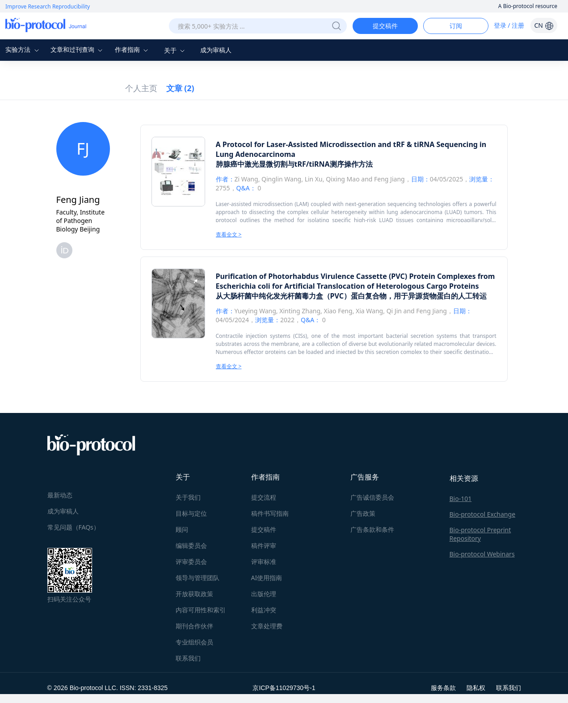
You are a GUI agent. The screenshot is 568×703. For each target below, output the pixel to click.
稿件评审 (263, 545)
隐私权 (476, 687)
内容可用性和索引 (201, 610)
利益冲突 (263, 610)
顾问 (182, 529)
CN (543, 25)
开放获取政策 (194, 593)
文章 (180, 88)
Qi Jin (394, 311)
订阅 (456, 25)
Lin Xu (314, 179)
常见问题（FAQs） (73, 527)
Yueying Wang (255, 311)
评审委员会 (191, 561)
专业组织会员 (194, 642)
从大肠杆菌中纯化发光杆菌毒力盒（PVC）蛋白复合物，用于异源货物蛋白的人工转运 (351, 296)
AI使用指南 (266, 577)
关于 (175, 50)
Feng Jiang (389, 179)
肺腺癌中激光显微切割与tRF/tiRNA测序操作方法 (294, 164)
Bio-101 (461, 498)
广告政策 (362, 513)
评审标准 (263, 561)
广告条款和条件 (372, 529)
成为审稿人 (215, 50)
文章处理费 (266, 626)
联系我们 (188, 658)
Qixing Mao (343, 179)
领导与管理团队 (197, 577)
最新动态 (59, 495)
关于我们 (188, 497)
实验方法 (23, 49)
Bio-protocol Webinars (482, 554)
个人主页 (141, 88)
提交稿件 (385, 25)
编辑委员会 (191, 545)
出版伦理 (263, 593)
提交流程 (263, 497)
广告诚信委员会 (372, 497)
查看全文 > (229, 234)
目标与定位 (191, 513)
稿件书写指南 (270, 513)
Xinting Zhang (299, 311)
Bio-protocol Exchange (483, 514)
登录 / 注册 (509, 25)
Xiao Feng (338, 311)
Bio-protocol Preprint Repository (480, 534)
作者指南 (133, 49)
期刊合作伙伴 (194, 626)
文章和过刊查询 (77, 49)
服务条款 (443, 687)
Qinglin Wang (281, 179)
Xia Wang (369, 311)
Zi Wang (246, 179)
